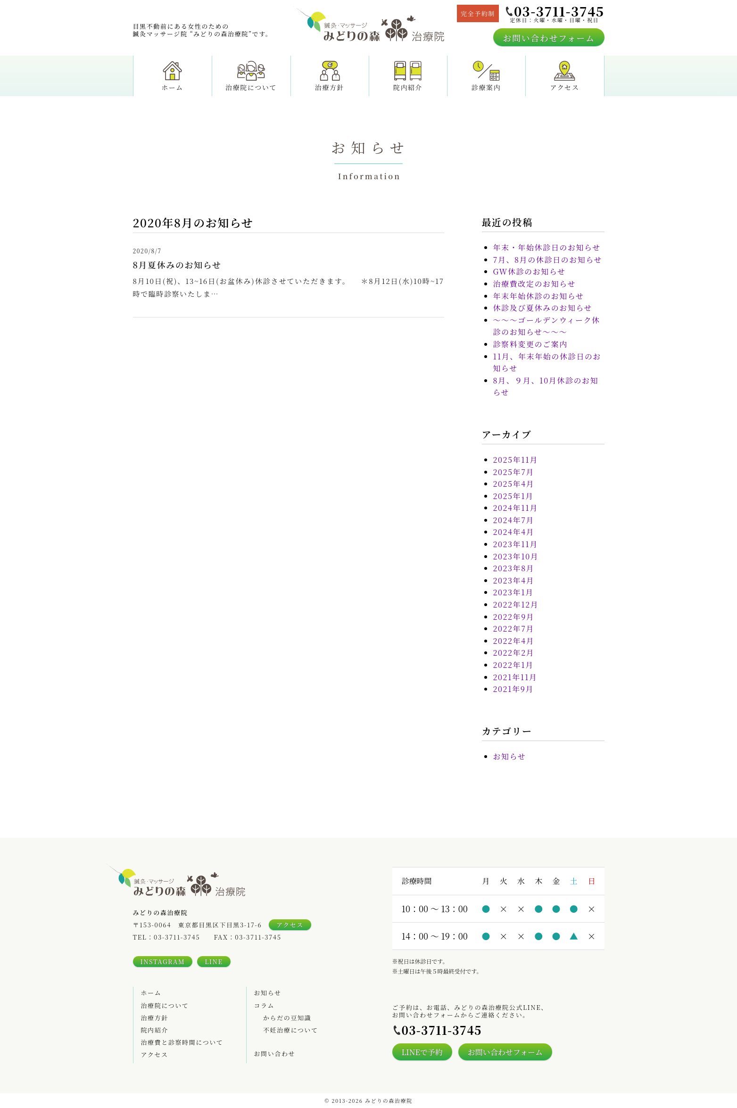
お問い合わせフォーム (549, 38)
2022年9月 (514, 616)
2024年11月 (515, 507)
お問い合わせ (275, 1053)
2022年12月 (516, 604)
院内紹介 (408, 75)
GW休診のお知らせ (529, 271)
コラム (264, 1005)
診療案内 (486, 75)
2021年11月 (515, 677)
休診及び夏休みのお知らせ (543, 307)
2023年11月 (515, 544)
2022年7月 (514, 628)
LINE (214, 961)
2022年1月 (513, 664)
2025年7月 (514, 472)
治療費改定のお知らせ (534, 283)
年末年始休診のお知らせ (538, 296)
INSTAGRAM (163, 961)
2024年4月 (514, 531)
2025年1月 (513, 496)
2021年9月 (513, 688)
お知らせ (509, 756)
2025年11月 (515, 459)
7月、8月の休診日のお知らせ (548, 259)
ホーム (172, 75)
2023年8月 (514, 568)
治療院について (251, 75)
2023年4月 (514, 580)
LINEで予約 (422, 1052)
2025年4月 (514, 483)
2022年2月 (514, 652)
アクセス (565, 75)
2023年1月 (513, 592)
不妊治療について (290, 1029)
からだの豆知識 (287, 1017)
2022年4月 (514, 640)
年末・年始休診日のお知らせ (547, 247)
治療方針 (330, 75)
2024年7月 (514, 520)
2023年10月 (516, 556)
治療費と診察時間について (182, 1042)
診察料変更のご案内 (530, 344)
